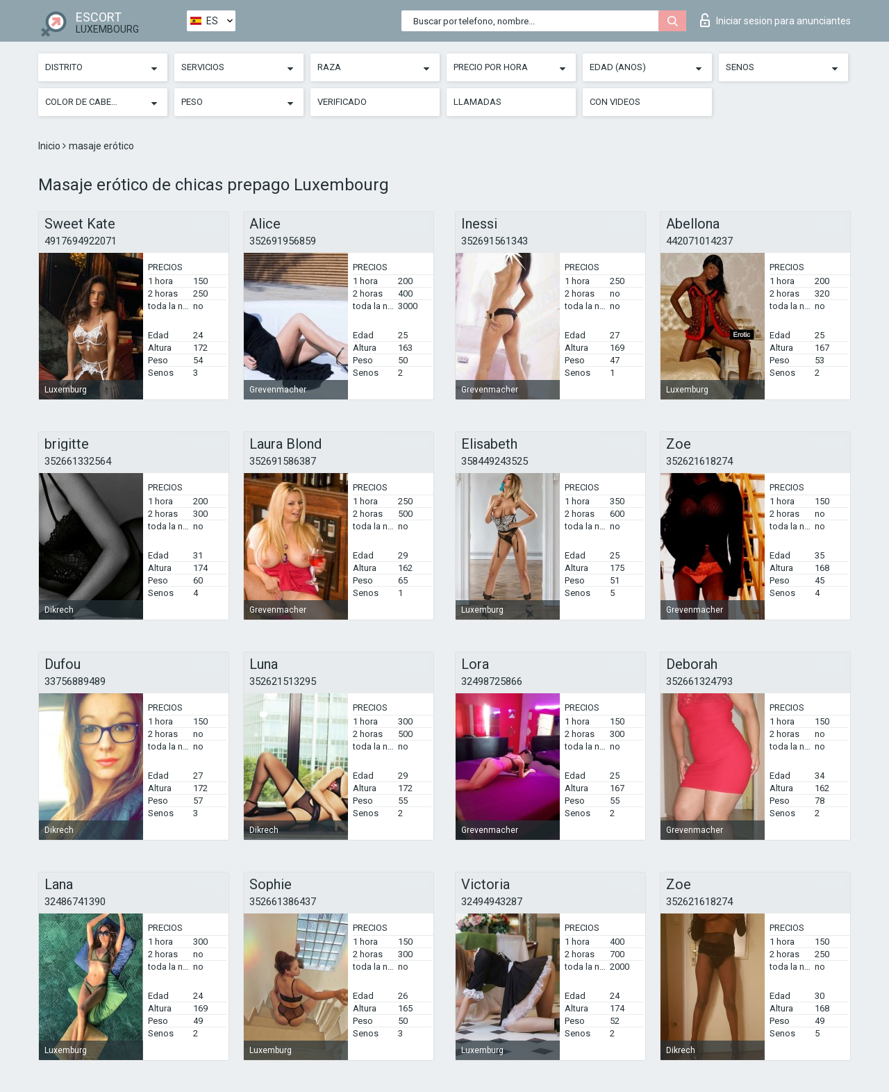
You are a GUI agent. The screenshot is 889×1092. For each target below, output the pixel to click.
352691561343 (494, 241)
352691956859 (282, 241)
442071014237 (699, 241)
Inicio (50, 145)
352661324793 (699, 681)
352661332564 (77, 461)
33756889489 (75, 681)
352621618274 (699, 461)
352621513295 (282, 681)
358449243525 (494, 461)
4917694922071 (80, 241)
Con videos (615, 102)
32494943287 (491, 901)
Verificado (342, 102)
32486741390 (75, 901)
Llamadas (477, 102)
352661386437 (282, 901)
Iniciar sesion (775, 20)
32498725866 (491, 681)
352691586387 (282, 461)
